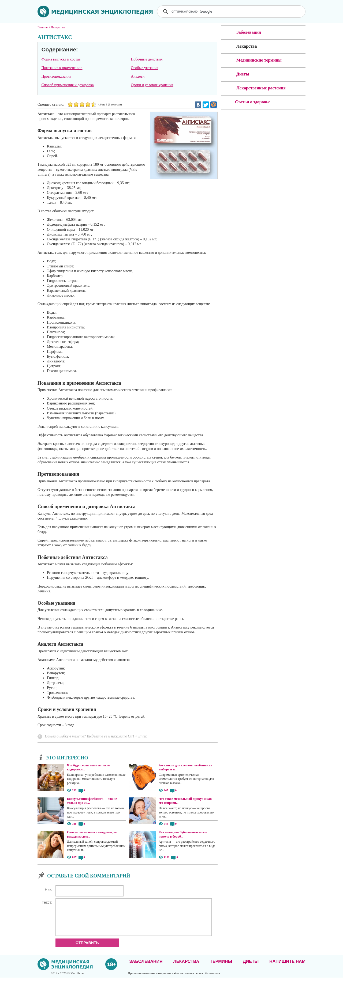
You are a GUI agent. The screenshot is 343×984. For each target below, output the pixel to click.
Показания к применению (61, 68)
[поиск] (232, 11)
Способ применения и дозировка (67, 85)
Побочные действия (146, 59)
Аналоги (137, 76)
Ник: (48, 889)
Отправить (87, 949)
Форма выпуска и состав (60, 59)
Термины (221, 968)
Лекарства (186, 968)
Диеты (251, 968)
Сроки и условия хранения (152, 85)
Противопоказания (56, 76)
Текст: (47, 902)
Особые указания (144, 68)
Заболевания (146, 968)
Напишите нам (287, 968)
